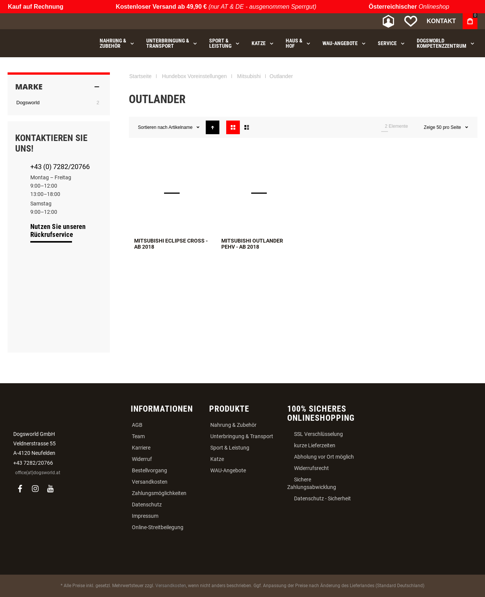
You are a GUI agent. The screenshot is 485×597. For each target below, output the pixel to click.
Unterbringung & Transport (241, 436)
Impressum (145, 516)
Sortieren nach (152, 127)
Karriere (141, 448)
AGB (137, 425)
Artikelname (181, 127)
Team (138, 436)
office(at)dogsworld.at (37, 472)
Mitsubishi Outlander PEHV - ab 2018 (252, 244)
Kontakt (441, 21)
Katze (217, 459)
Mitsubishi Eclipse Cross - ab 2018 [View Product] (172, 193)
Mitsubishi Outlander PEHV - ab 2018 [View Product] (259, 193)
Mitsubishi (249, 76)
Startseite (140, 76)
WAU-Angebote (228, 470)
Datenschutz (147, 504)
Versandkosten (149, 482)
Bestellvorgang (149, 470)
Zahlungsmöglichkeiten (159, 493)
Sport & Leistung (229, 448)
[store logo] (47, 21)
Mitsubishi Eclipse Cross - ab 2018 (171, 244)
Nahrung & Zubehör (233, 425)
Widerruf (142, 459)
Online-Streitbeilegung (157, 527)
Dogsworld (27, 102)
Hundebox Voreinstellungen (194, 76)
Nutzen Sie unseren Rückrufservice (58, 230)
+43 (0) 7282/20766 (60, 167)
